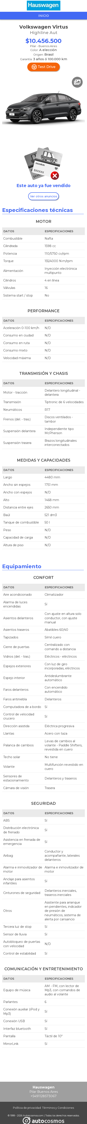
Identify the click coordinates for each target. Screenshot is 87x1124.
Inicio (43, 16)
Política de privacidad (27, 1107)
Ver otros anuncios (43, 196)
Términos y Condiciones (58, 1107)
